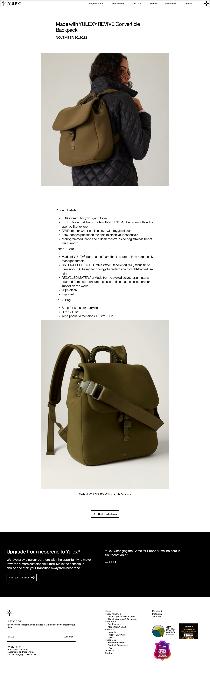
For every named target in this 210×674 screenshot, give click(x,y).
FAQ (110, 648)
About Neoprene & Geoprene (122, 619)
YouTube (156, 616)
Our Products (115, 624)
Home (108, 611)
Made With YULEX (117, 627)
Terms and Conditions (18, 649)
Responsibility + (113, 614)
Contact (109, 653)
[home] (11, 3)
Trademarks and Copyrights (21, 651)
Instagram (157, 613)
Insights (112, 632)
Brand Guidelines (116, 642)
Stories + (109, 629)
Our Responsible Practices (121, 616)
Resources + (111, 640)
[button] (206, 3)
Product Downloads (118, 645)
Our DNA (109, 650)
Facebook (157, 611)
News (111, 637)
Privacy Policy (14, 646)
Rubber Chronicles (117, 635)
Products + (110, 621)
